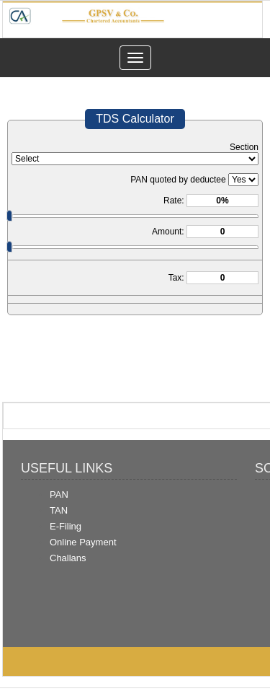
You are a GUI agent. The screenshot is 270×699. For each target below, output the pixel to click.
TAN (59, 510)
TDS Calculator (135, 119)
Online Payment (83, 542)
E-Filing (65, 526)
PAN (59, 494)
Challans (68, 558)
